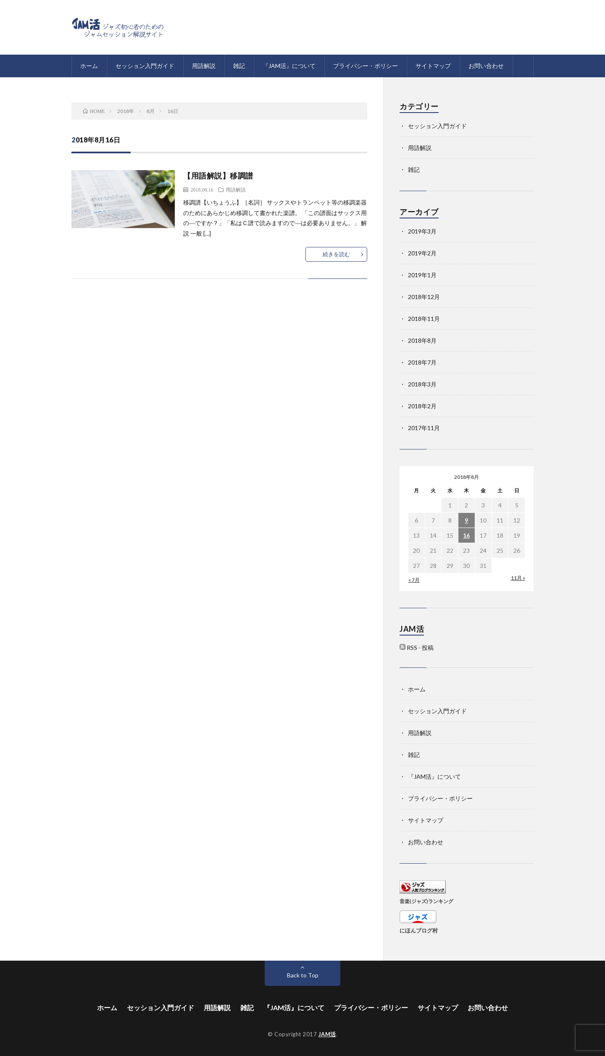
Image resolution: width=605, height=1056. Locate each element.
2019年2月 (422, 253)
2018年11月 (424, 318)
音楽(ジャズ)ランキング (426, 901)
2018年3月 (422, 384)
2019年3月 (422, 231)
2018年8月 (422, 340)
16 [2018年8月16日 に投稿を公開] (466, 535)
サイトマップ (433, 65)
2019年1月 (422, 274)
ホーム (89, 65)
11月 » (518, 578)
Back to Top (302, 975)
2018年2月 (422, 406)
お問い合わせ (486, 65)
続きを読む (336, 254)
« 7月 (414, 580)
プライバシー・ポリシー (365, 65)
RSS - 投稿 (420, 647)
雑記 (239, 65)
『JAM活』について (289, 65)
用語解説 (204, 65)
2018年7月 (422, 362)
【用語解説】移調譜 (218, 175)
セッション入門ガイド (145, 65)
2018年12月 (424, 296)
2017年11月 (424, 427)
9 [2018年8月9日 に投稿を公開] (466, 520)
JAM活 (327, 1034)
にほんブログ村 (419, 930)
